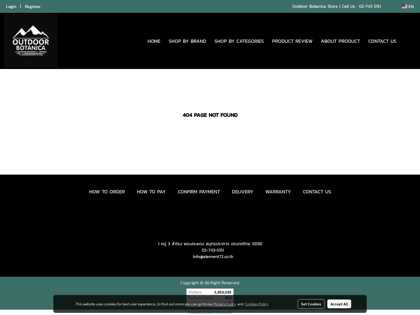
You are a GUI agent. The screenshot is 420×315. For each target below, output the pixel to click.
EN (408, 6)
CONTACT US (382, 41)
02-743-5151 (213, 250)
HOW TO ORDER (107, 191)
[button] (408, 41)
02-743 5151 (370, 6)
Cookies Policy (256, 303)
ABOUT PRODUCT (340, 41)
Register (33, 6)
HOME (154, 41)
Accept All (339, 303)
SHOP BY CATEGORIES (239, 41)
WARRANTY (278, 191)
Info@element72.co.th (213, 256)
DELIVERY (242, 191)
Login (11, 6)
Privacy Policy (225, 303)
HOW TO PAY (151, 191)
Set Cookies (311, 303)
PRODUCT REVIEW (292, 41)
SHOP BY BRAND (187, 41)
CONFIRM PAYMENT (199, 191)
